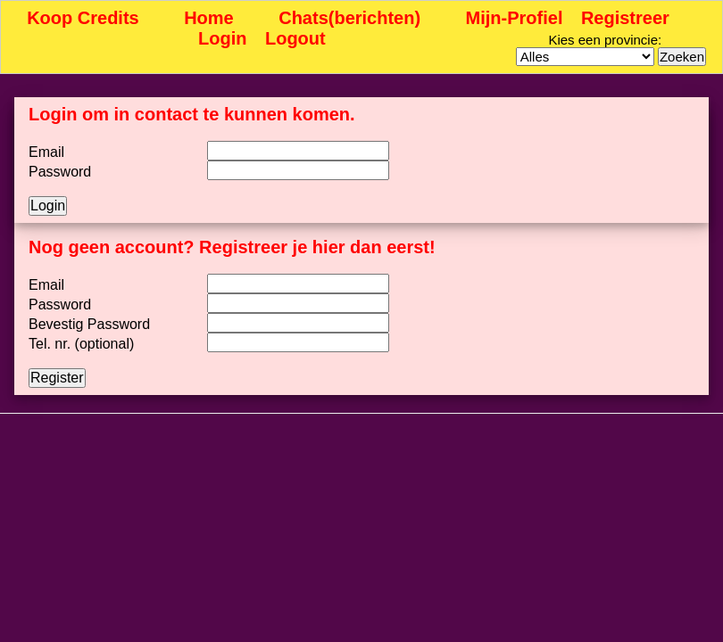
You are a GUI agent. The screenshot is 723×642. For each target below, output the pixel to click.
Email (46, 152)
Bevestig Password (89, 324)
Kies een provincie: (604, 39)
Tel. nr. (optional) (81, 343)
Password (60, 171)
